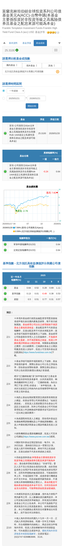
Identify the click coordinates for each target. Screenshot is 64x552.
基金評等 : (47, 32)
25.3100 (11, 50)
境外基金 (32, 65)
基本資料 (13, 43)
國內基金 (12, 63)
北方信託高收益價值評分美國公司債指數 (32, 71)
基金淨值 (26, 43)
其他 (51, 65)
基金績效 (40, 43)
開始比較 (32, 106)
